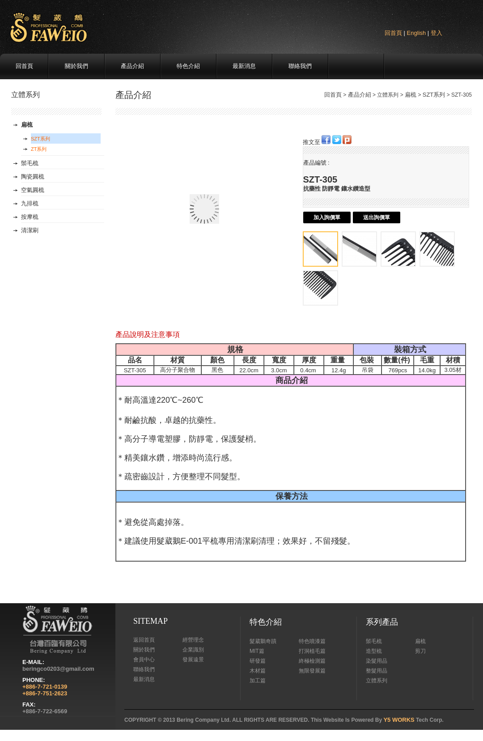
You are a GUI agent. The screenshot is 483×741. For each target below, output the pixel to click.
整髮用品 (376, 671)
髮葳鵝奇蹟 (263, 641)
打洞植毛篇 (312, 651)
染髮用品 (376, 661)
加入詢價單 (327, 217)
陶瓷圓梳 (32, 176)
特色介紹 (188, 66)
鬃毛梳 (29, 163)
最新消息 (244, 66)
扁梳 (410, 94)
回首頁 (393, 33)
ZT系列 (39, 149)
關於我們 (76, 66)
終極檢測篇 (312, 661)
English (416, 33)
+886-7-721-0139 (44, 686)
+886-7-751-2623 (44, 693)
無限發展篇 (312, 671)
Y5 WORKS (398, 719)
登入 (436, 33)
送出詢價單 (376, 217)
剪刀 (420, 651)
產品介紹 (132, 66)
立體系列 (376, 680)
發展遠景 (193, 659)
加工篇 (258, 680)
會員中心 (144, 659)
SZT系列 (434, 94)
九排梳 (29, 203)
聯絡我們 (300, 66)
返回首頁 (144, 640)
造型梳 (374, 651)
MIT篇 (257, 651)
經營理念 (193, 640)
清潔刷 (29, 230)
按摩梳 (29, 216)
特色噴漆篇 (312, 641)
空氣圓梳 (32, 190)
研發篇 (258, 661)
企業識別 (193, 650)
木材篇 (258, 671)
